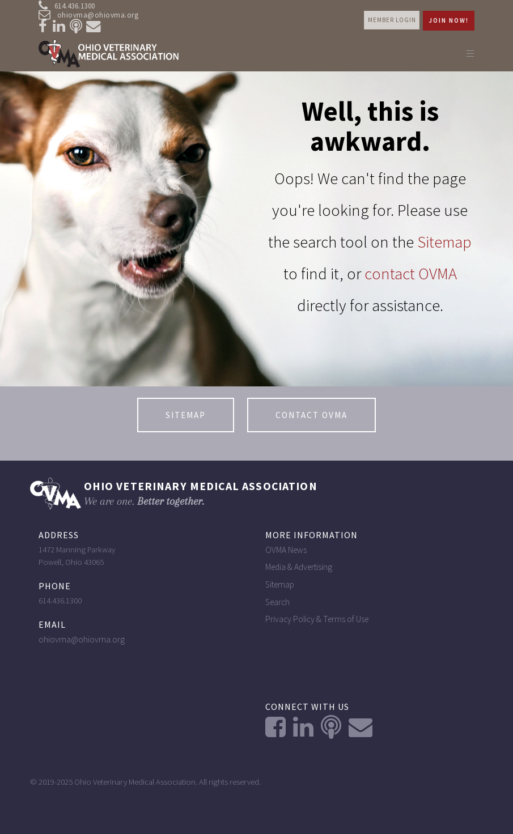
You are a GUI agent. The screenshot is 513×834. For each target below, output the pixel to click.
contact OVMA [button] (311, 415)
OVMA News (286, 549)
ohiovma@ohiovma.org (89, 15)
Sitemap (444, 242)
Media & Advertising (298, 566)
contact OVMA (410, 273)
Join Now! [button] (449, 20)
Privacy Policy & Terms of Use (316, 619)
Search (277, 602)
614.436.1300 (67, 6)
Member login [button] (392, 20)
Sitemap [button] (186, 415)
